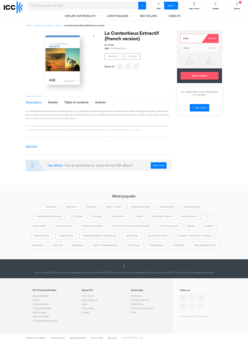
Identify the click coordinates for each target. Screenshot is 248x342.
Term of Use (97, 338)
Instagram (183, 306)
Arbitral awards (41, 235)
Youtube (192, 306)
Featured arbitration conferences (99, 235)
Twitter (192, 297)
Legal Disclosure (77, 338)
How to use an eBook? (142, 308)
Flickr (200, 306)
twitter (128, 66)
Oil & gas (132, 56)
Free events (38, 245)
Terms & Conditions (36, 338)
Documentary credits (92, 226)
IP (208, 216)
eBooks (191, 226)
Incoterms (91, 207)
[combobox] (82, 5)
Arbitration (113, 56)
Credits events (66, 235)
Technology (133, 245)
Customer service (140, 300)
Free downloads (41, 316)
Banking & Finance (162, 216)
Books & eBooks (41, 296)
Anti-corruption (189, 216)
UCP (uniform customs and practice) (130, 226)
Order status (137, 304)
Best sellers (77, 245)
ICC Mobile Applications (45, 320)
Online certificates (42, 308)
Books (59, 25)
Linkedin (183, 297)
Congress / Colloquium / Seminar (194, 235)
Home (29, 25)
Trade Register (156, 245)
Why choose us (89, 300)
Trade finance (167, 207)
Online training (40, 304)
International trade (140, 207)
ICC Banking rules (168, 226)
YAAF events (132, 235)
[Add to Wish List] (94, 36)
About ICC (87, 290)
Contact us (136, 296)
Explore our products (44, 25)
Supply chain (39, 226)
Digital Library (39, 312)
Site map (112, 338)
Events (36, 300)
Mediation (71, 207)
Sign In (171, 5)
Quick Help (137, 290)
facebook (135, 66)
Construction (118, 216)
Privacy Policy (58, 338)
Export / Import (113, 207)
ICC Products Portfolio (44, 290)
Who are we (88, 296)
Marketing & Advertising (49, 216)
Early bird (58, 245)
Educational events (157, 235)
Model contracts (191, 207)
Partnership (87, 308)
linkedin (120, 66)
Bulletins (209, 226)
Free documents (63, 226)
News (84, 304)
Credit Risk (178, 245)
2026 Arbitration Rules (205, 245)
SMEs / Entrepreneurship (105, 245)
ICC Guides (76, 216)
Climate (139, 216)
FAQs (133, 312)
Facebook (200, 297)
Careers (86, 312)
